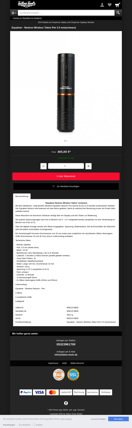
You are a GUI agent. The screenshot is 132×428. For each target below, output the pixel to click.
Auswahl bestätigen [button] (98, 419)
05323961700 (66, 344)
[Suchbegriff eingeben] (66, 13)
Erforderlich (25, 425)
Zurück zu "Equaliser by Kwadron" (27, 18)
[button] (66, 186)
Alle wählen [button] (118, 419)
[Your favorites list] (109, 5)
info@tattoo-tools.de (66, 354)
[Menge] (66, 166)
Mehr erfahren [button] (66, 419)
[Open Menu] (14, 12)
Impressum (53, 363)
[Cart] (118, 5)
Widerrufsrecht (77, 363)
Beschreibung (21, 196)
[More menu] (102, 5)
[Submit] (118, 13)
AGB (64, 363)
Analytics (39, 425)
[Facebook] (66, 403)
